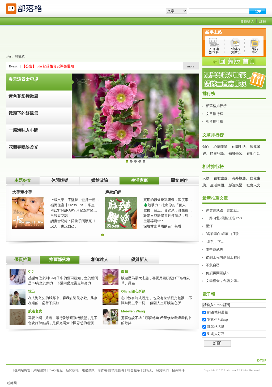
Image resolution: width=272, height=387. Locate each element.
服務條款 (88, 370)
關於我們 (162, 370)
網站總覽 (39, 370)
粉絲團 (12, 383)
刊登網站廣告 (20, 370)
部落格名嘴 (215, 327)
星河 (209, 226)
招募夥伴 (178, 370)
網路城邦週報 (217, 312)
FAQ (52, 370)
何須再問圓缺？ (218, 273)
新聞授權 (72, 370)
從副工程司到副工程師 (223, 257)
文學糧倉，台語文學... (223, 281)
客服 (59, 370)
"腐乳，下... (215, 242)
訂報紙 (148, 370)
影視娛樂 (235, 185)
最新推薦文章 (215, 198)
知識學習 (235, 154)
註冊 (262, 21)
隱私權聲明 (116, 370)
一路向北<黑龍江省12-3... (225, 218)
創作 (205, 147)
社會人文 (253, 185)
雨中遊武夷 (214, 249)
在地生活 (253, 154)
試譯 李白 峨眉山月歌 (222, 234)
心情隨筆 (220, 147)
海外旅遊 (239, 178)
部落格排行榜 (216, 106)
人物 (205, 178)
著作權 (102, 370)
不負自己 (213, 265)
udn (8, 57)
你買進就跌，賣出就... (223, 210)
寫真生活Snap (217, 319)
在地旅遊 (220, 178)
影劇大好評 (215, 334)
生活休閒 (217, 185)
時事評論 (217, 154)
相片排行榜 (214, 121)
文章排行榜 (214, 114)
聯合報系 (133, 370)
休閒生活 (239, 147)
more (190, 66)
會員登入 (247, 21)
